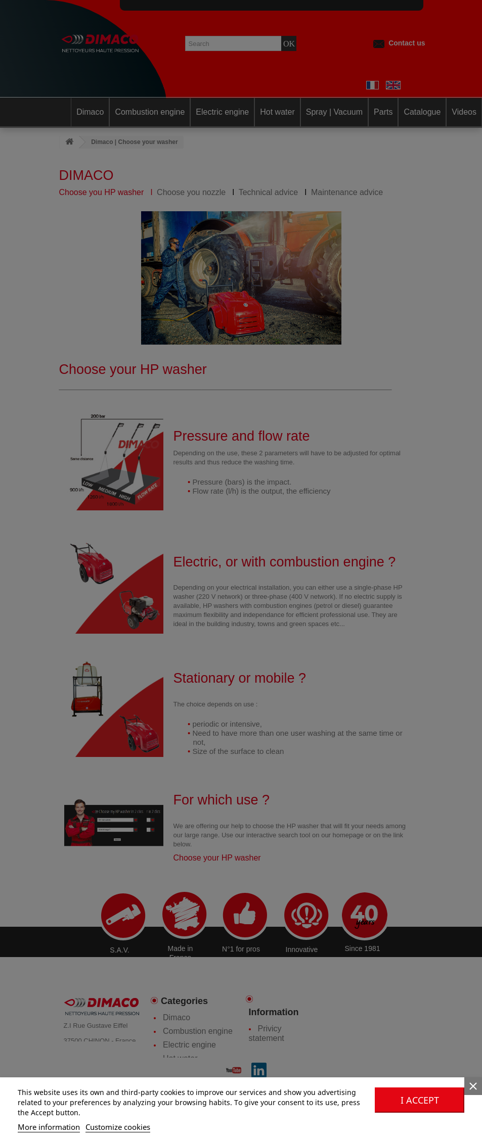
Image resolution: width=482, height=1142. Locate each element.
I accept (420, 1100)
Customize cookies (117, 1127)
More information (49, 1127)
